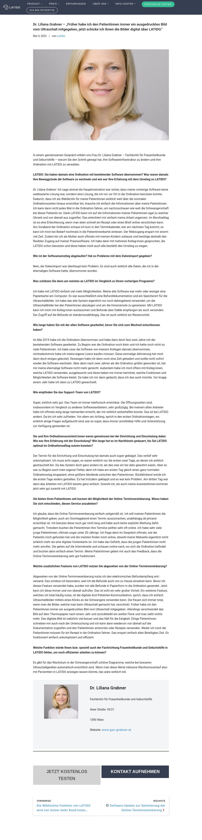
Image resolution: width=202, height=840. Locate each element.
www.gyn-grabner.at (116, 730)
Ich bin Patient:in (42, 10)
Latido (61, 36)
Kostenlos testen (158, 4)
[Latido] (12, 7)
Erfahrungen (76, 3)
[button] (41, 3)
